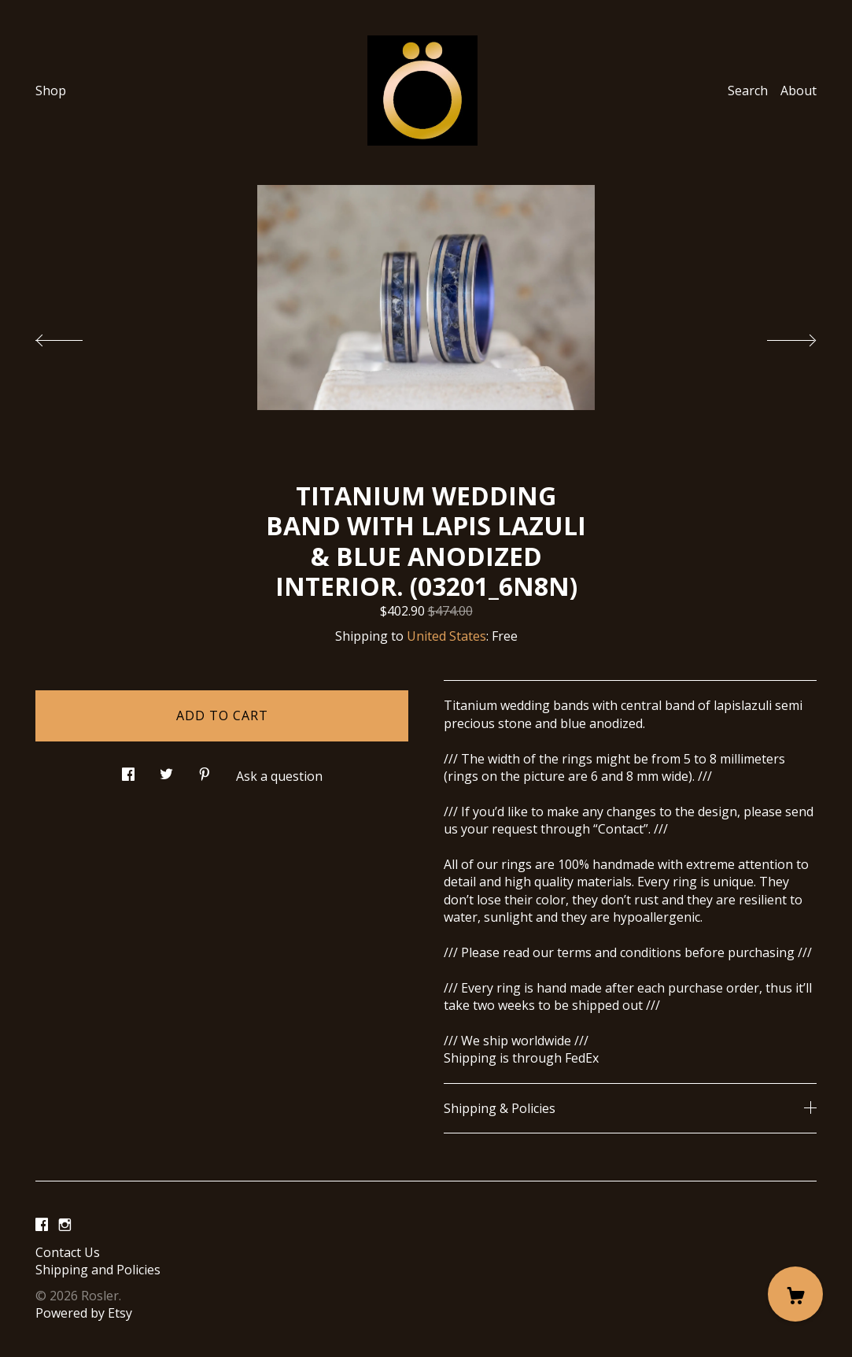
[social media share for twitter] (166, 770)
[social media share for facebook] (128, 770)
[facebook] (41, 1225)
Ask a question (279, 776)
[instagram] (65, 1225)
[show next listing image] (777, 336)
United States (446, 636)
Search (748, 90)
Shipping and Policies (97, 1269)
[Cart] (795, 1294)
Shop (50, 90)
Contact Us (67, 1252)
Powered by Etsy (83, 1313)
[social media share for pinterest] (204, 770)
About (798, 90)
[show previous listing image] (74, 336)
